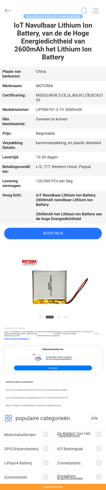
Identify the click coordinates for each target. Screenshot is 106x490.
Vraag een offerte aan (53, 487)
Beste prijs (53, 233)
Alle (94, 418)
